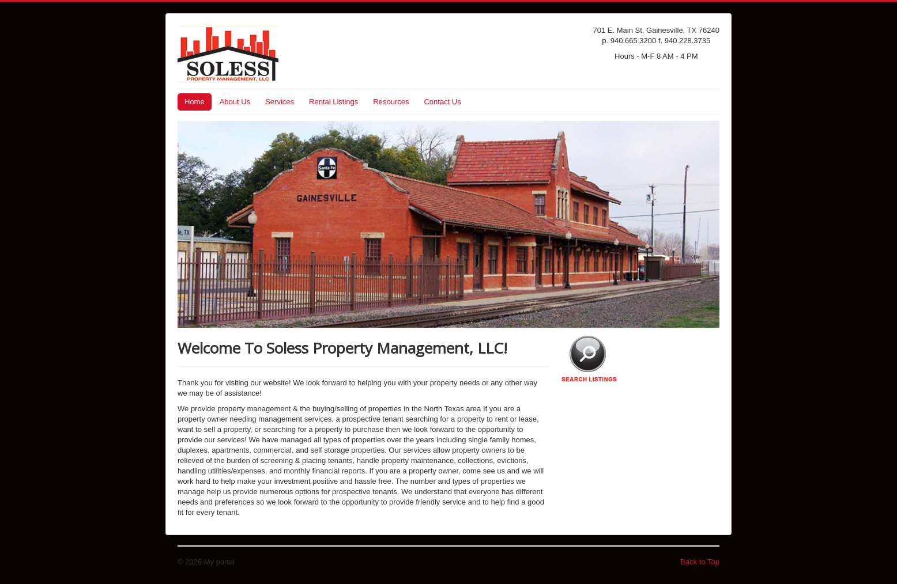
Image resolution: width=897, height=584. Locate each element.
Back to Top (699, 562)
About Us (235, 101)
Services (279, 101)
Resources (391, 101)
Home (194, 101)
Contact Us (442, 101)
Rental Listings (333, 101)
